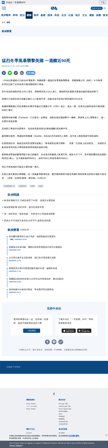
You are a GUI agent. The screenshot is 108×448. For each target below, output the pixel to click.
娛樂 (98, 15)
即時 (15, 15)
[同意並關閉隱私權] (106, 435)
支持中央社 (97, 8)
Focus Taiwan (31, 404)
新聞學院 (62, 419)
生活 (63, 15)
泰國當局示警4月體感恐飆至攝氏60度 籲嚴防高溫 (33, 268)
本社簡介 (29, 433)
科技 (56, 15)
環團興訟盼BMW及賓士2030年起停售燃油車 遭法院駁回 (36, 279)
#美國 (32, 186)
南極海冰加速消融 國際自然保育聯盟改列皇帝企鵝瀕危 (35, 247)
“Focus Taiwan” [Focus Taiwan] (15, 445)
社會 (70, 15)
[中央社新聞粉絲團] (54, 394)
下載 (103, 2)
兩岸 (36, 15)
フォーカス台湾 (31, 406)
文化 (84, 15)
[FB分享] (4, 73)
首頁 (3, 22)
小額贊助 (31, 330)
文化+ (61, 414)
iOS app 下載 (63, 404)
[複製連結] (16, 73)
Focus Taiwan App (65, 409)
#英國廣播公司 (9, 186)
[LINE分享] (10, 73)
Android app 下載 (64, 406)
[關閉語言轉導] (106, 443)
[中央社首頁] (54, 8)
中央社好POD (63, 424)
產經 (43, 15)
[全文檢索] (105, 8)
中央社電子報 (63, 421)
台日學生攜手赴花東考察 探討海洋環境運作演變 (32, 258)
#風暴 (40, 186)
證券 (50, 15)
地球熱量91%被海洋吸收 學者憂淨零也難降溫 (31, 289)
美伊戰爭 (6, 15)
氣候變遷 (13, 229)
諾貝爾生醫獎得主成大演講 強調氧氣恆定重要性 (32, 236)
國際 (29, 15)
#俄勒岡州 (22, 186)
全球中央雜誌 (63, 411)
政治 (22, 15)
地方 (77, 15)
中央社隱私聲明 (73, 436)
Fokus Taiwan (31, 409)
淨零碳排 (62, 416)
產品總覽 (62, 433)
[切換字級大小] (22, 73)
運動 (91, 15)
